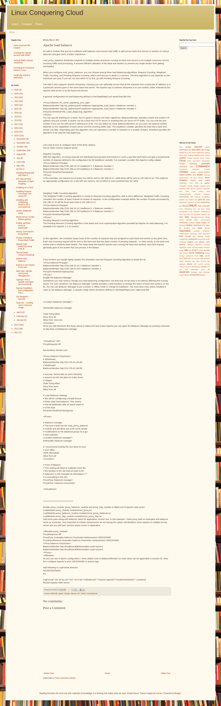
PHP (181, 236)
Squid (181, 258)
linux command (204, 206)
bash (181, 155)
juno (200, 199)
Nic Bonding (184, 228)
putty (196, 242)
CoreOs (207, 169)
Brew (202, 155)
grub (208, 186)
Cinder (207, 158)
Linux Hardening (185, 209)
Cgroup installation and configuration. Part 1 (25, 290)
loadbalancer (205, 211)
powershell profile (204, 239)
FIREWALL (183, 183)
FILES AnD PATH (200, 180)
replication (182, 247)
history (201, 191)
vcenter (200, 264)
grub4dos (182, 188)
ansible (188, 147)
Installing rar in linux (24, 187)
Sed (180, 253)
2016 (16, 128)
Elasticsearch (184, 178)
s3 (190, 250)
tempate (188, 261)
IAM (191, 197)
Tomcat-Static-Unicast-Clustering (25, 253)
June (19, 162)
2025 (16, 93)
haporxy (193, 188)
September (22, 150)
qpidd (208, 242)
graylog (202, 186)
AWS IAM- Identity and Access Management (24, 273)
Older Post (165, 673)
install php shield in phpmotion (22, 76)
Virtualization (195, 267)
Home (12, 32)
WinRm (186, 275)
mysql (198, 223)
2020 (16, 113)
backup (207, 152)
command (205, 163)
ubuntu (189, 264)
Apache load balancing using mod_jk (24, 246)
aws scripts (205, 150)
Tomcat (203, 261)
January (20, 320)
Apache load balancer (21, 260)
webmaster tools (198, 269)
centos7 (182, 158)
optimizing (193, 234)
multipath (191, 222)
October (20, 146)
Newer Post (49, 673)
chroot (202, 158)
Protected (182, 242)
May (19, 166)
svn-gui (196, 258)
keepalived (183, 202)
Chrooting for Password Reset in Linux (24, 69)
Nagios (204, 223)
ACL (180, 147)
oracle (200, 234)
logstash (204, 214)
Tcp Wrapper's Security (22, 297)
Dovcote (207, 175)
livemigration (183, 211)
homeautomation (185, 194)
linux (185, 206)
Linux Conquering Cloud (47, 12)
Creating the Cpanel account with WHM (22, 54)
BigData (197, 155)
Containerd (183, 169)
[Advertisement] (23, 380)
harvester (206, 188)
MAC (181, 217)
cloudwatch (206, 161)
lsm (208, 214)
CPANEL (184, 172)
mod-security (205, 220)
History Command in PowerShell (25, 232)
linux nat (196, 209)
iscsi (186, 200)
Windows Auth (196, 272)
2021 (16, 109)
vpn (180, 269)
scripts (201, 250)
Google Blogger (193, 186)
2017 (16, 124)
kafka (208, 200)
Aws (193, 150)
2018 (16, 120)
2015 (16, 132)
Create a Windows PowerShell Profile (25, 239)
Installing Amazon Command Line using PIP (23, 193)
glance (207, 183)
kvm (180, 206)
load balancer (92, 594)
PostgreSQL (183, 239)
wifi (209, 269)
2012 (16, 329)
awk (190, 150)
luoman (159, 693)
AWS (198, 150)
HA (78, 594)
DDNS (193, 172)
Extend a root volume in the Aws (25, 266)
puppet (190, 242)
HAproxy (199, 188)
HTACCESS (184, 197)
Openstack (185, 230)
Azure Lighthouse (198, 152)
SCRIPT (194, 250)
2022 (16, 105)
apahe (60, 594)
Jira (196, 200)
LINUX (83, 594)
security (207, 250)
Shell (196, 256)
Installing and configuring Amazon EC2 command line (23, 203)
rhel (186, 250)
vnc (208, 267)
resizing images (197, 247)
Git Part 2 (20, 169)
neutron (189, 225)
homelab (197, 194)
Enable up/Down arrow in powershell (23, 225)
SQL (201, 256)
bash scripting (188, 155)
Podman (200, 236)
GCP (191, 183)
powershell (192, 239)
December (21, 139)
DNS (194, 175)
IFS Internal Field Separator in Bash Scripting (25, 181)
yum (203, 275)
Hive (208, 191)
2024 (16, 97)
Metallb (189, 220)
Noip (193, 228)
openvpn (197, 231)
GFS (196, 183)
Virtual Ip (187, 267)
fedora (207, 178)
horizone (207, 194)
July (19, 158)
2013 (16, 325)
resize (189, 247)
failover (73, 594)
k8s (204, 200)
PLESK (188, 236)
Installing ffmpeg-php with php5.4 (25, 174)
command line (186, 167)
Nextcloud (197, 225)
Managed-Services (197, 217)
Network (182, 225)
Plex (194, 236)
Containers (195, 169)
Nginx (208, 225)
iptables (182, 200)
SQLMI (207, 256)
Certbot (189, 158)
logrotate (197, 214)
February (21, 316)
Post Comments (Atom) (65, 678)
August (20, 154)
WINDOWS (184, 272)
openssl (207, 228)
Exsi (195, 178)
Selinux (185, 253)
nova (200, 228)
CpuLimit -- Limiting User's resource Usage (24, 305)
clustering (193, 164)
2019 (16, 116)
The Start (195, 261)
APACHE (53, 594)
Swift (201, 258)
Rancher (199, 244)
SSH (185, 258)
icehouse (197, 197)
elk (191, 178)
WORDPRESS (195, 275)
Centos (207, 155)
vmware (204, 267)
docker (200, 175)
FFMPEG (183, 180)
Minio (196, 220)
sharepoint (189, 256)
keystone (191, 202)
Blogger (177, 693)
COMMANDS (203, 166)
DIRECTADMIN (185, 175)
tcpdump (207, 258)
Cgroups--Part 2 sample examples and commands (24, 282)
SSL (189, 258)
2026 (16, 90)
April (19, 312)
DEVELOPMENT (204, 172)
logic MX (190, 214)
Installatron (206, 197)
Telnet (181, 261)
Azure (181, 153)
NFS (203, 225)
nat (209, 222)
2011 (16, 332)
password (206, 234)
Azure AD (187, 152)
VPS (186, 269)
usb (195, 264)
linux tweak (205, 209)
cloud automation (193, 161)
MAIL (187, 217)
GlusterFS (182, 186)
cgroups (196, 158)
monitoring (183, 223)
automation (183, 150)
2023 (16, 101)
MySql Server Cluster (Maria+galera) (25, 218)
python (201, 242)
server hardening (196, 253)
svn (192, 258)
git (201, 183)
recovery (207, 244)
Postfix (207, 236)
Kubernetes (205, 202)
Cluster (67, 594)
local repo (182, 214)
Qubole (182, 245)
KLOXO (197, 202)
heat (193, 191)
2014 (16, 135)
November (21, 143)
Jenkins (191, 200)
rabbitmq (190, 244)
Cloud (182, 160)
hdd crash (184, 191)
